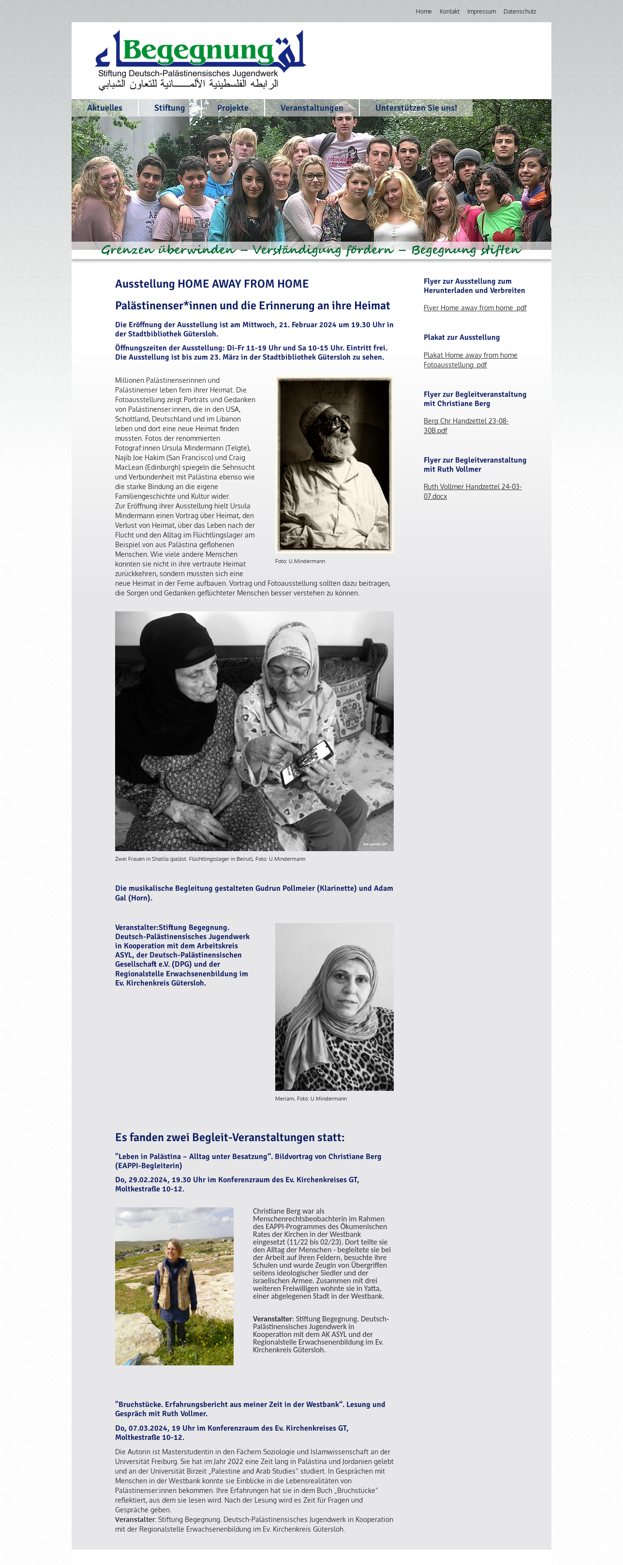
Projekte (233, 107)
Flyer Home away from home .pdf (475, 308)
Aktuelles (104, 107)
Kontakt (450, 11)
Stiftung (169, 107)
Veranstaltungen (312, 107)
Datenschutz (520, 11)
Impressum (481, 11)
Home (424, 11)
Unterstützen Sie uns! (416, 107)
